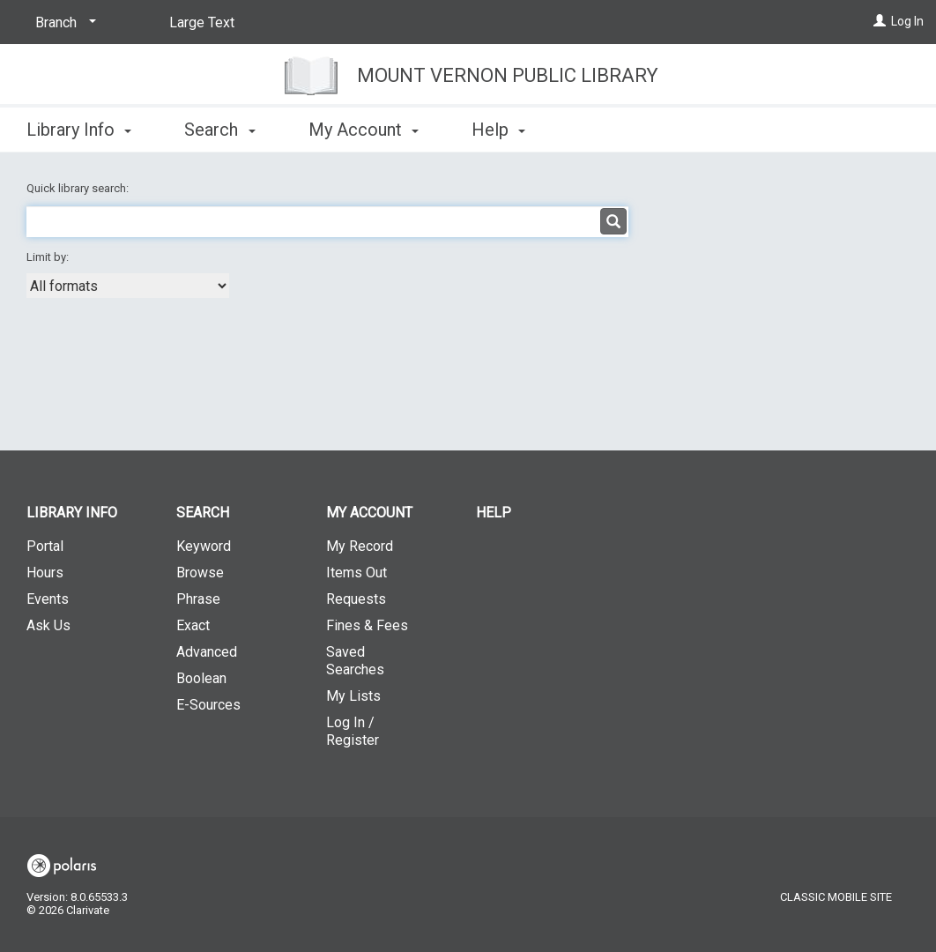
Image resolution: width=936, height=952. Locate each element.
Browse (200, 572)
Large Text (201, 22)
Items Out (356, 572)
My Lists (353, 696)
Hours (44, 572)
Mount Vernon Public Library (507, 75)
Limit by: (48, 257)
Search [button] (219, 129)
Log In (907, 21)
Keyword (203, 546)
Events (47, 599)
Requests (356, 599)
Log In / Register (352, 731)
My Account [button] (363, 129)
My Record (359, 546)
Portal (44, 546)
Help (493, 512)
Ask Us (48, 625)
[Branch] (62, 23)
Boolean (201, 678)
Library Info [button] (78, 129)
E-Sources (208, 704)
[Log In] (879, 21)
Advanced (206, 651)
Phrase (198, 599)
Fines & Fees (367, 625)
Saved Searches (355, 660)
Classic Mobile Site (836, 897)
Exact (193, 625)
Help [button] (498, 129)
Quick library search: (78, 188)
